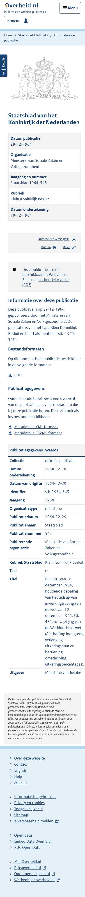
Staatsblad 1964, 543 (33, 35)
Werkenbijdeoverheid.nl (34, 879)
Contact (20, 764)
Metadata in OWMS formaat (38, 433)
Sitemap (21, 814)
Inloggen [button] (13, 21)
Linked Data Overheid (32, 841)
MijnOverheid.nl (27, 861)
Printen (48, 247)
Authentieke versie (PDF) (57, 240)
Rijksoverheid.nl (27, 867)
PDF (17, 375)
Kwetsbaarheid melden (33, 821)
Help (18, 776)
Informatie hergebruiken (35, 796)
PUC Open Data (27, 847)
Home (8, 35)
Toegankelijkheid (28, 808)
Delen (69, 247)
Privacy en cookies (29, 802)
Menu (73, 7)
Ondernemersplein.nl (32, 873)
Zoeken (20, 782)
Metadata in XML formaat (36, 427)
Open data (23, 835)
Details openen (3, 66)
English (20, 770)
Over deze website (29, 758)
